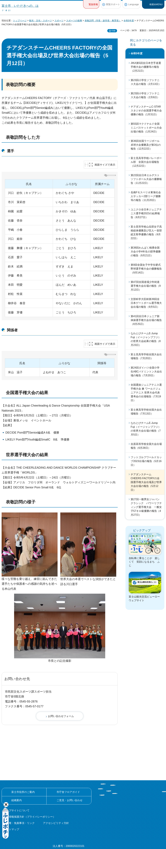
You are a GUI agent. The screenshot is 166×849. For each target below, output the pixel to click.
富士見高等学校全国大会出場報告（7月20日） (146, 356)
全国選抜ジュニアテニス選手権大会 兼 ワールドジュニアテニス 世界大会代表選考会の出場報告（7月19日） (146, 392)
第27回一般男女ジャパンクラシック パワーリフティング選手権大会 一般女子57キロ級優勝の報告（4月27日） (146, 507)
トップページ (20, 20)
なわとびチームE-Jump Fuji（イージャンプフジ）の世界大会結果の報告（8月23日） (146, 339)
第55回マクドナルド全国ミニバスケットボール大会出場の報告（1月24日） (146, 127)
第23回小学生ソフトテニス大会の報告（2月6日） (145, 95)
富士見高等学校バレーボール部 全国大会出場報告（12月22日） (146, 162)
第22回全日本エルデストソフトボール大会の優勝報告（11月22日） (146, 179)
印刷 (113, 31)
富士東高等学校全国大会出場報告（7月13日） (146, 411)
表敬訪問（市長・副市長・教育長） (103, 20)
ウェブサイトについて (17, 774)
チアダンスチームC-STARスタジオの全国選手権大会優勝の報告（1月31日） (146, 110)
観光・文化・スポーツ (40, 20)
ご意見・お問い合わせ (70, 764)
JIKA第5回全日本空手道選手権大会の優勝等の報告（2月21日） (146, 67)
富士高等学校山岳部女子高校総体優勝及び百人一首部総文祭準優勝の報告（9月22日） (146, 232)
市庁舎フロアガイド (68, 756)
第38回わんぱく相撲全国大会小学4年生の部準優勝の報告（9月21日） (146, 251)
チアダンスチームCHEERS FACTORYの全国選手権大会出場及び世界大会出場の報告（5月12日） (146, 482)
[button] (91, 4)
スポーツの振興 (74, 20)
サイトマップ (11, 794)
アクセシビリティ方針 (56, 787)
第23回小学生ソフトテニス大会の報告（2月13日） (146, 82)
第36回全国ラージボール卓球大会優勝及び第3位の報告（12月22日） (146, 145)
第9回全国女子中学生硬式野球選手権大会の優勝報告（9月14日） (146, 268)
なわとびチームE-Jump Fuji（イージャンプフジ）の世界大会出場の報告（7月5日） (146, 429)
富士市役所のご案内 (23, 756)
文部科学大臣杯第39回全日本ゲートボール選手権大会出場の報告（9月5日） (146, 303)
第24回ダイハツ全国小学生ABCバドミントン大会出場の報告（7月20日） (146, 371)
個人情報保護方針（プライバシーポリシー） (29, 781)
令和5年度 (129, 20)
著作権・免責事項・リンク (19, 787)
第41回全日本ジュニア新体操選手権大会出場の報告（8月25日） (146, 320)
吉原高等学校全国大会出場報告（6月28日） (146, 446)
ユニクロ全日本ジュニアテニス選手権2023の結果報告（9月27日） (146, 213)
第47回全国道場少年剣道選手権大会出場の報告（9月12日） (146, 286)
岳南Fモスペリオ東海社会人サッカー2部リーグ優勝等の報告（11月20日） (146, 196)
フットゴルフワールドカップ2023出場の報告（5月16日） (146, 461)
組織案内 (16, 764)
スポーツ (59, 20)
